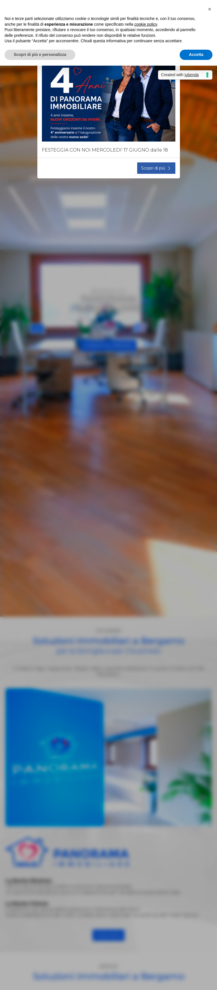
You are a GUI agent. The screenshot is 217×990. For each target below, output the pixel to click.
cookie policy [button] (145, 24)
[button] (209, 9)
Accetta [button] (196, 54)
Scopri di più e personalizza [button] (40, 54)
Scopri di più (156, 168)
